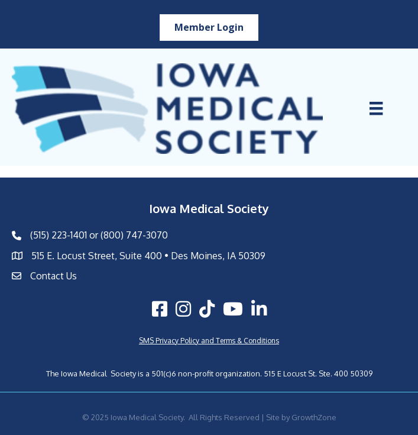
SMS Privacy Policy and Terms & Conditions (209, 340)
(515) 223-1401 (58, 235)
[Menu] (376, 108)
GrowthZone (313, 417)
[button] (209, 27)
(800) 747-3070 (134, 235)
